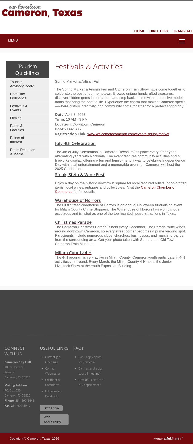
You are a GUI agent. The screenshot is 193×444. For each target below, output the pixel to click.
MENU (13, 40)
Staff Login (51, 408)
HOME (139, 30)
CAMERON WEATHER (96, 311)
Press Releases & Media (22, 152)
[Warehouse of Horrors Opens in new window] (121, 200)
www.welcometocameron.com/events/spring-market (128, 134)
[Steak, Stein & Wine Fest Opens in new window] (75, 143)
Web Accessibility (52, 419)
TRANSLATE (183, 30)
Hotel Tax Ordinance (18, 96)
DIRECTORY (159, 30)
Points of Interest (17, 140)
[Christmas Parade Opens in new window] (121, 222)
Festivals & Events (18, 108)
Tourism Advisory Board (22, 84)
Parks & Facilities (17, 128)
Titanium (173, 438)
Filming (16, 118)
